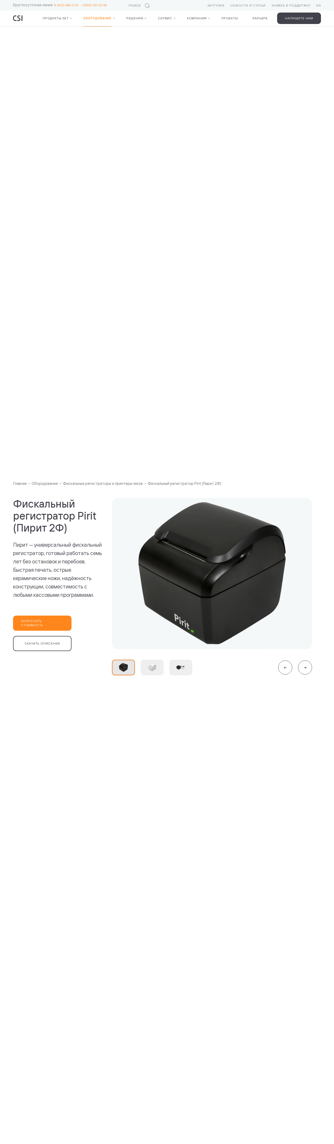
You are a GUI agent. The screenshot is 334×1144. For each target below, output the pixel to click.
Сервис (165, 18)
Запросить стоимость (32, 623)
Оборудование (97, 18)
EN (318, 5)
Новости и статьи (248, 5)
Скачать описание (42, 643)
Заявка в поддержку (291, 5)
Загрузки (215, 5)
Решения (134, 18)
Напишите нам (299, 18)
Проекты (230, 18)
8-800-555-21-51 (67, 5)
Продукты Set (56, 18)
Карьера (260, 18)
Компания (197, 18)
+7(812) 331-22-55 (94, 5)
